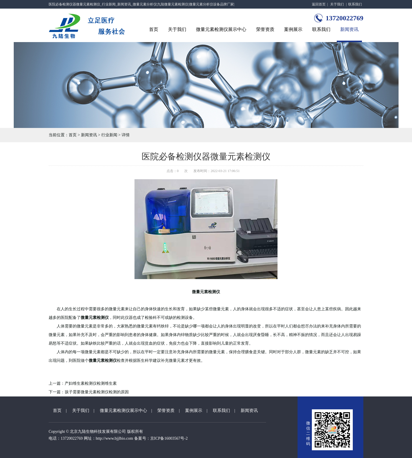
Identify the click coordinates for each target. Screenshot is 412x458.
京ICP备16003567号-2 (169, 438)
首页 (153, 29)
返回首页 (319, 4)
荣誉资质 (265, 29)
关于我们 (337, 4)
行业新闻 (109, 135)
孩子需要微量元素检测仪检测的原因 (97, 392)
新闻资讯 (349, 29)
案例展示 (293, 29)
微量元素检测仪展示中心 (221, 29)
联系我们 (355, 4)
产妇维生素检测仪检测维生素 (91, 383)
